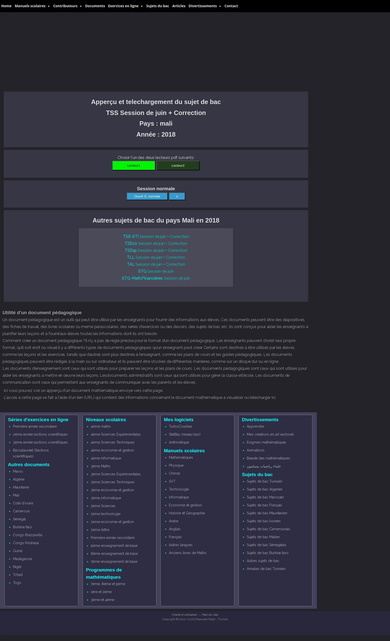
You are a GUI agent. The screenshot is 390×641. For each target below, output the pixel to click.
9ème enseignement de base (114, 546)
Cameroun (21, 511)
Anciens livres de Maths (187, 553)
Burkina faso (22, 527)
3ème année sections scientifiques (40, 442)
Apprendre (255, 426)
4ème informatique (106, 458)
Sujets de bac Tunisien (264, 481)
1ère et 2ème (101, 592)
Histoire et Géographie (187, 513)
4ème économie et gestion (112, 450)
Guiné (17, 551)
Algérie (18, 479)
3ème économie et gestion (112, 490)
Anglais (175, 529)
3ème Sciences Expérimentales (116, 474)
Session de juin (156, 271)
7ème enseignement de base (114, 562)
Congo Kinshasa (26, 543)
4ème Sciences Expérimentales (116, 434)
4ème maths (101, 426)
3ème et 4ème (102, 600)
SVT (172, 481)
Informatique (179, 497)
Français (175, 537)
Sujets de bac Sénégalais (266, 545)
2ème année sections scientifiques (40, 434)
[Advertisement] (156, 52)
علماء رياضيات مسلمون (264, 466)
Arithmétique (179, 442)
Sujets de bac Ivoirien (264, 521)
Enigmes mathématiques (266, 442)
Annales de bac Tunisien (266, 569)
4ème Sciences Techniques (113, 442)
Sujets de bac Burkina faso (268, 553)
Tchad (18, 575)
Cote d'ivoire (23, 503)
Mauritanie (21, 487)
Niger (17, 567)
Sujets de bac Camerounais (268, 529)
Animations (255, 450)
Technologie (179, 489)
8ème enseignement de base (114, 554)
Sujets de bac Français (264, 505)
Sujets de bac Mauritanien (267, 513)
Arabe (173, 521)
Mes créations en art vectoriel (270, 434)
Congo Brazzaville (27, 535)
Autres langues (181, 545)
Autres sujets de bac (263, 561)
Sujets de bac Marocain (265, 497)
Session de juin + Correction (156, 236)
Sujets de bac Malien (263, 537)
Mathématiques (181, 457)
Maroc (18, 471)
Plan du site (210, 614)
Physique (176, 465)
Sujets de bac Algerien (265, 489)
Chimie (174, 473)
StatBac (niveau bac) (184, 434)
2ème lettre (100, 530)
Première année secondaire (35, 426)
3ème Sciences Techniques (113, 482)
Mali (16, 495)
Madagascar (22, 559)
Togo (17, 583)
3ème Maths (100, 466)
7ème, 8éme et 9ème (108, 584)
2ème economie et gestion (112, 522)
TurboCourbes (180, 426)
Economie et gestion (185, 505)
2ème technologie (105, 514)
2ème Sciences (103, 506)
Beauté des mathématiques (268, 458)
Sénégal (19, 519)
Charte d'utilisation (184, 614)
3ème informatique (106, 498)
